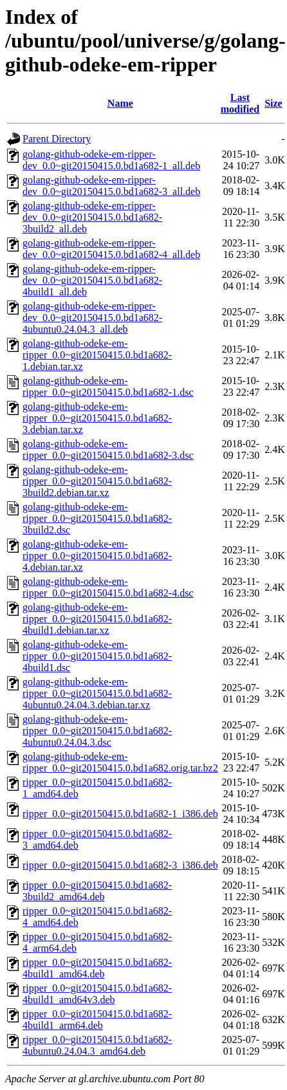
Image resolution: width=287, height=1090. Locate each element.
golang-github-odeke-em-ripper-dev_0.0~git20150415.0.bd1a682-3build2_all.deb (92, 217)
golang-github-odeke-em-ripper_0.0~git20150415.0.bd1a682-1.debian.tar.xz (97, 355)
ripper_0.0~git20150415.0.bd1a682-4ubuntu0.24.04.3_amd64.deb (97, 1045)
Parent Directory (57, 138)
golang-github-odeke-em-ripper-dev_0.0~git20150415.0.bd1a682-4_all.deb (111, 248)
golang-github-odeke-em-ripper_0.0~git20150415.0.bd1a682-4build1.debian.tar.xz (97, 619)
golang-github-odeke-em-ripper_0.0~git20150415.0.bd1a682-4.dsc (108, 587)
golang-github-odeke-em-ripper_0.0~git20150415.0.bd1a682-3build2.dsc (97, 518)
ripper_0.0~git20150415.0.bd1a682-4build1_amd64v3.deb (97, 994)
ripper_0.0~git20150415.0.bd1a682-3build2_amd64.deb (97, 891)
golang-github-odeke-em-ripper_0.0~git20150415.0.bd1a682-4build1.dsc (97, 656)
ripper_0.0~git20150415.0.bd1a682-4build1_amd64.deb (97, 968)
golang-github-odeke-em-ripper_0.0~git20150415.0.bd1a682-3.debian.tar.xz (97, 418)
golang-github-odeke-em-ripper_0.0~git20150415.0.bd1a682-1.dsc (108, 386)
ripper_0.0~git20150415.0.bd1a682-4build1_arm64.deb (97, 1019)
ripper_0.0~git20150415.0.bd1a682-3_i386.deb (120, 865)
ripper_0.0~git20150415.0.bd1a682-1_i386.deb (120, 813)
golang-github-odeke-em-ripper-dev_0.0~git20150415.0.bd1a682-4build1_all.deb (92, 280)
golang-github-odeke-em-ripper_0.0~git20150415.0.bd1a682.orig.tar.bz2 (120, 762)
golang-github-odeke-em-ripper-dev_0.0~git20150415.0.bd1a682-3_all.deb (111, 185)
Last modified (240, 103)
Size (273, 103)
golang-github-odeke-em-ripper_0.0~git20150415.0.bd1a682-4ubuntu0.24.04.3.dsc (97, 731)
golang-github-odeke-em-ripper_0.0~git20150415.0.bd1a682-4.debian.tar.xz (97, 556)
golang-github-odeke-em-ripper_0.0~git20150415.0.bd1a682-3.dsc (108, 449)
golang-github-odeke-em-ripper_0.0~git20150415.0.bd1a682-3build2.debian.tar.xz (97, 481)
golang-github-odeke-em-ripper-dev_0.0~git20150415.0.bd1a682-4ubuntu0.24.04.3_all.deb (92, 317)
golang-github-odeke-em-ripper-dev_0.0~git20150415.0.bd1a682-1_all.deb (111, 160)
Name (120, 103)
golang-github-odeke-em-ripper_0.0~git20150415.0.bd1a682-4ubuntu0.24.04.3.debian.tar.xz (97, 693)
